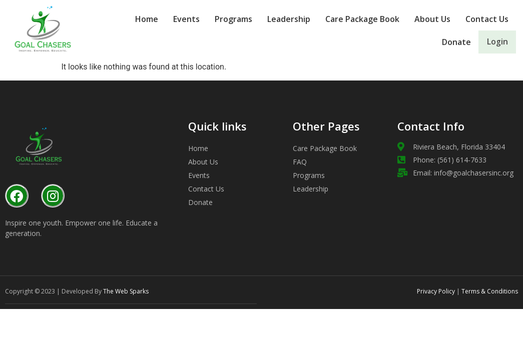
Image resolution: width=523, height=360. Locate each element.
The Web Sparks (126, 291)
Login (490, 42)
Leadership (288, 19)
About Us (432, 19)
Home (146, 19)
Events (186, 19)
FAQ (300, 161)
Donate (443, 42)
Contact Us (486, 19)
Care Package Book (362, 19)
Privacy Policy (436, 291)
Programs (233, 19)
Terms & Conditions (489, 291)
